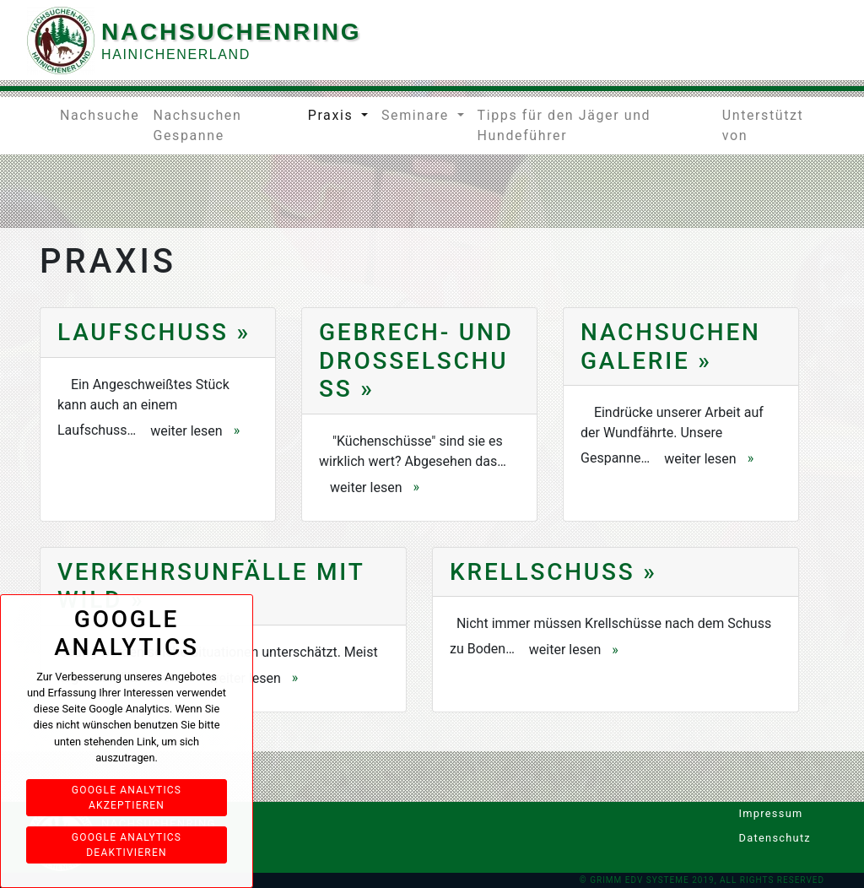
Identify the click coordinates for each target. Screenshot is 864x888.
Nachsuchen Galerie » (670, 346)
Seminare (417, 115)
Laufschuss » (154, 332)
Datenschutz (746, 837)
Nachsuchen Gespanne (197, 125)
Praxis (333, 115)
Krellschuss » (553, 572)
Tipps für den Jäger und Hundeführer (564, 125)
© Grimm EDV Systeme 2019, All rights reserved (702, 880)
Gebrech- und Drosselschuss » (416, 360)
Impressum (746, 813)
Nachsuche (99, 115)
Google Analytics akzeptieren (126, 797)
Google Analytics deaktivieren (126, 844)
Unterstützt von (763, 125)
